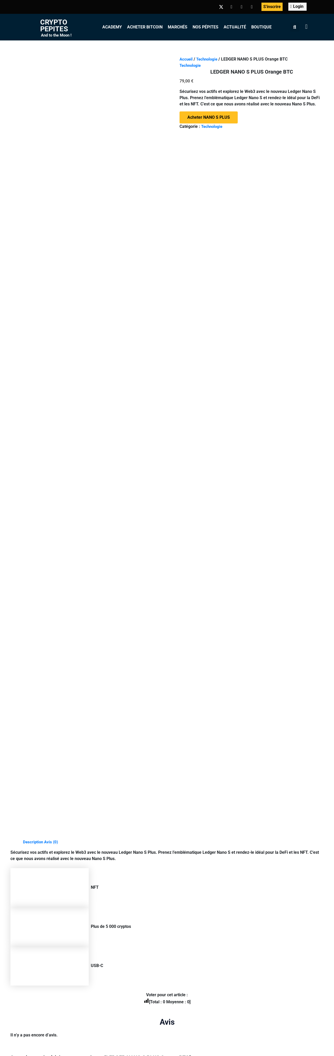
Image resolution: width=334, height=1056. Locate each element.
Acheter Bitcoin (145, 27)
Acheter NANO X (214, 619)
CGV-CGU (190, 963)
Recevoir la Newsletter (262, 879)
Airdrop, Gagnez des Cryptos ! (268, 860)
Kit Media (218, 963)
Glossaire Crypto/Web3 (114, 898)
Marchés (177, 27)
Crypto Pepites (54, 26)
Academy (112, 27)
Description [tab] (33, 132)
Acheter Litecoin (179, 898)
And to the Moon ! (56, 35)
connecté (50, 355)
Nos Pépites (205, 27)
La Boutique (252, 907)
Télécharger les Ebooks (263, 870)
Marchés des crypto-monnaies (193, 851)
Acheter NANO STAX (294, 619)
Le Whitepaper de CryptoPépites (271, 851)
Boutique (261, 27)
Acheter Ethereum (181, 888)
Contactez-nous (252, 963)
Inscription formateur (113, 888)
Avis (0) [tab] (52, 132)
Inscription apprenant (113, 879)
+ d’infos (88, 990)
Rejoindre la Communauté (265, 888)
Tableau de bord (108, 870)
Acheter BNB (176, 870)
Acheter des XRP (180, 907)
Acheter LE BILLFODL (64, 619)
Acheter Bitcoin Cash (184, 917)
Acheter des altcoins (183, 945)
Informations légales (151, 963)
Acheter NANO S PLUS (208, 117)
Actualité (235, 27)
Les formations (107, 851)
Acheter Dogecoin (181, 926)
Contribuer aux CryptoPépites (268, 898)
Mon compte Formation (115, 860)
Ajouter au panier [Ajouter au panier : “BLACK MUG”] (136, 619)
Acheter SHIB (177, 935)
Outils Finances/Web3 (113, 907)
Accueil (186, 59)
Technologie (208, 59)
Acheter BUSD (177, 879)
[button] (294, 27)
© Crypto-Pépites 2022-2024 (94, 963)
